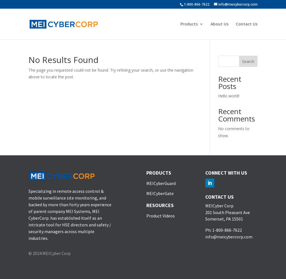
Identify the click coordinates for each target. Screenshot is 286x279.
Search (248, 61)
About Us (219, 24)
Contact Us (247, 24)
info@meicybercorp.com (228, 237)
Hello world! (228, 96)
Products (189, 24)
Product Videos (160, 216)
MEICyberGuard (161, 183)
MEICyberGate (160, 193)
